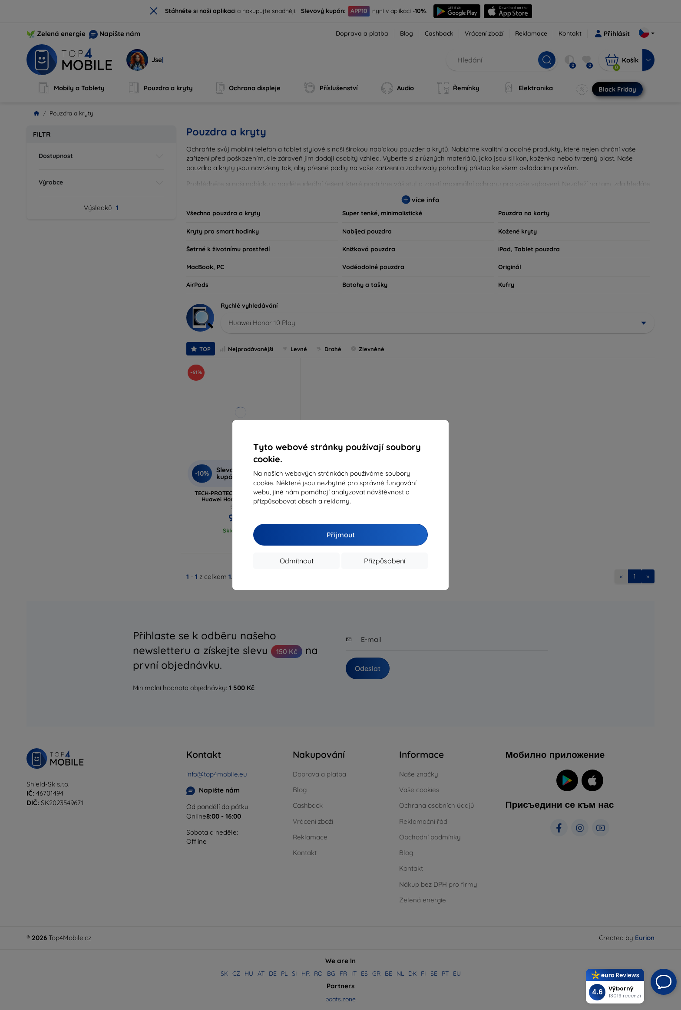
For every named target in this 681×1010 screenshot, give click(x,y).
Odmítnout (297, 560)
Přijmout (341, 534)
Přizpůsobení (384, 560)
